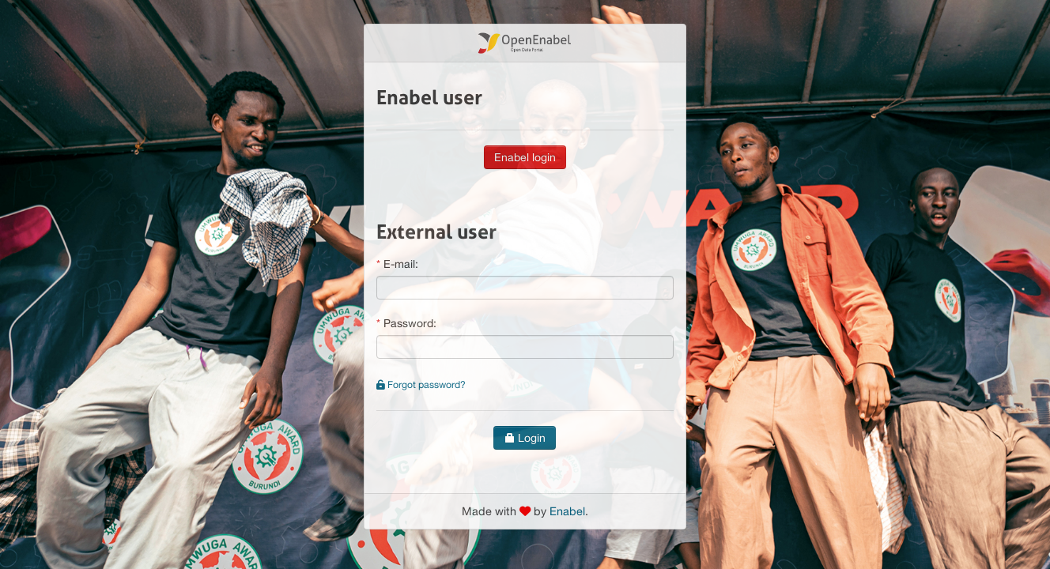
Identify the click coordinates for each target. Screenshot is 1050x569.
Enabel (567, 511)
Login (525, 437)
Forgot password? (421, 384)
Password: (409, 323)
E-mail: (400, 264)
